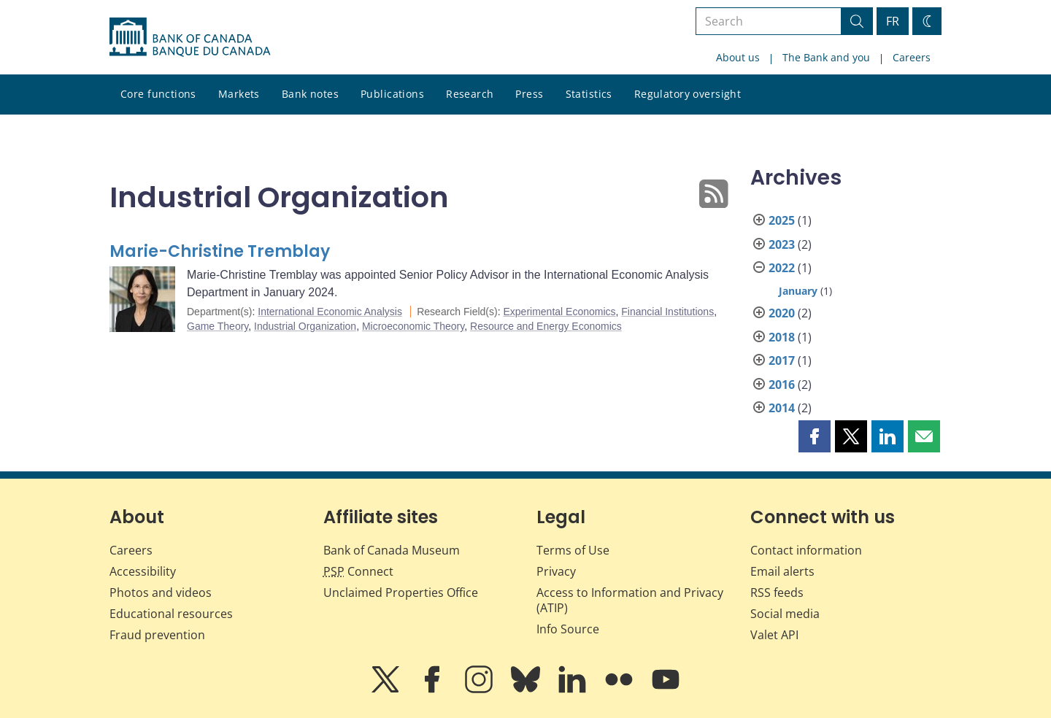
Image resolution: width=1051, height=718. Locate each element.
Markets (239, 94)
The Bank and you (826, 57)
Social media (785, 614)
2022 (782, 268)
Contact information (806, 550)
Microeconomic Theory (413, 326)
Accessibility (142, 571)
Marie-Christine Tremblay (219, 251)
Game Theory (217, 326)
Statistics (589, 94)
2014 (782, 408)
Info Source (567, 629)
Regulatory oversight (687, 94)
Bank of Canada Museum (391, 550)
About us (738, 57)
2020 (782, 313)
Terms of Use (572, 550)
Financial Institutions (667, 311)
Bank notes (310, 94)
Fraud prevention (157, 635)
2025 (782, 220)
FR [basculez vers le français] (892, 21)
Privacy (556, 571)
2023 (782, 244)
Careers (912, 57)
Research (469, 94)
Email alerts (782, 571)
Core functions (158, 94)
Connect (358, 571)
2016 (782, 385)
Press (529, 94)
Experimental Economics (559, 311)
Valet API (774, 635)
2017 (782, 360)
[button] (814, 436)
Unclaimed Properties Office (400, 592)
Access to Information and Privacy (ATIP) (629, 600)
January (798, 291)
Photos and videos (160, 592)
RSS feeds (777, 592)
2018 (782, 337)
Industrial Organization (305, 326)
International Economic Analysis (330, 311)
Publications (392, 94)
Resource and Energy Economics (546, 326)
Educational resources (171, 614)
